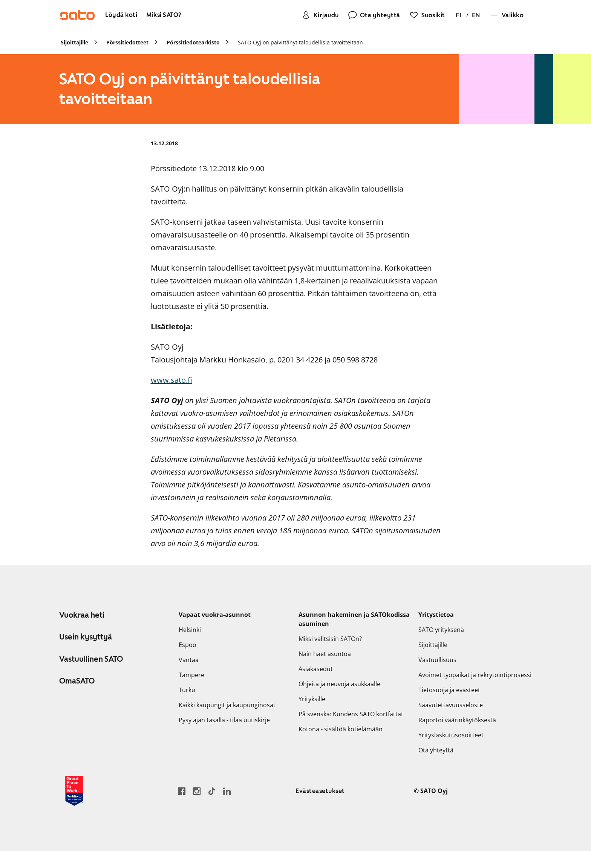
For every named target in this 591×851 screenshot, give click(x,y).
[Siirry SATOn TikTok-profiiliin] (211, 791)
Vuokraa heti (81, 615)
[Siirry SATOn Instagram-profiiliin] (196, 791)
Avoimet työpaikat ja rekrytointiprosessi (474, 675)
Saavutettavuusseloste (450, 705)
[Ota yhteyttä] (374, 15)
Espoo (187, 645)
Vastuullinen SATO (91, 659)
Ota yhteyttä (435, 750)
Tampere (191, 675)
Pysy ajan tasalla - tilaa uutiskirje (224, 720)
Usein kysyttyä (85, 636)
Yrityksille (312, 699)
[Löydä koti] (121, 15)
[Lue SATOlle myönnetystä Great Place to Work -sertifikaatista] (74, 791)
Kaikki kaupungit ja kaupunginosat (227, 705)
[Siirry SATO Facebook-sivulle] (181, 791)
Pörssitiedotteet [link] (127, 42)
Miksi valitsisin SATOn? (330, 639)
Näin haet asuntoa (325, 654)
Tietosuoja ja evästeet (449, 690)
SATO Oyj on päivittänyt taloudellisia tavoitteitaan (300, 42)
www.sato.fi (171, 380)
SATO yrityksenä (441, 630)
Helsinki (190, 630)
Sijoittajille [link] (74, 42)
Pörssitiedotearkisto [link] (193, 42)
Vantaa (189, 660)
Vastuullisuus (437, 660)
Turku (187, 690)
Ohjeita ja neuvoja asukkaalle (339, 684)
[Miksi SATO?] (164, 15)
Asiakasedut (316, 669)
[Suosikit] (427, 15)
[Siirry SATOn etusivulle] (77, 15)
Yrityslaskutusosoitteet (451, 735)
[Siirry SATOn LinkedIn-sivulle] (226, 791)
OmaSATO (77, 680)
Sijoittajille (432, 645)
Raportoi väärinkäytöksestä (457, 720)
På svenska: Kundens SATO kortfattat (351, 714)
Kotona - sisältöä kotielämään (341, 729)
